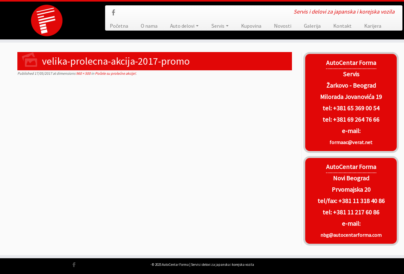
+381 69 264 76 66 (356, 119)
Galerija (312, 25)
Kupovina (251, 25)
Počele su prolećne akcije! (115, 73)
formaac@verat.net (351, 142)
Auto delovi (184, 25)
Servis (220, 25)
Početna (119, 25)
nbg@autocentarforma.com (351, 235)
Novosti (282, 25)
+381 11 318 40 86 (361, 201)
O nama (149, 25)
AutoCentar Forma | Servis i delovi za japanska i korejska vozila (208, 264)
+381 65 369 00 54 (356, 108)
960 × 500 (83, 73)
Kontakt (342, 25)
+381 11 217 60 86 (356, 212)
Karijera (372, 25)
